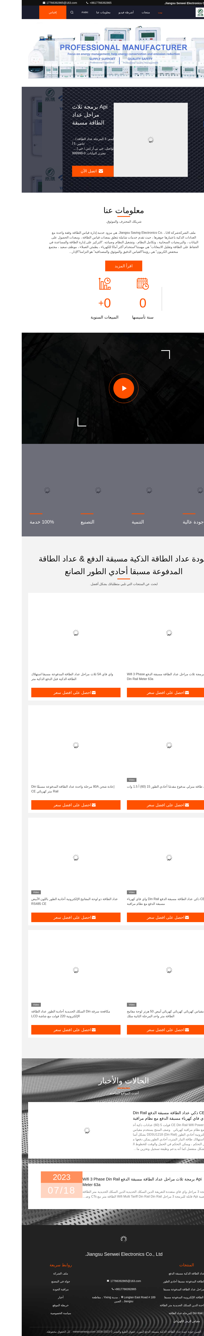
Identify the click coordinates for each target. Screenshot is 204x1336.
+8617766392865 (77, 2)
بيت (138, 12)
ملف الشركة (38, 1273)
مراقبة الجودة (39, 1289)
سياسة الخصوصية (39, 1313)
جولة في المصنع (39, 1281)
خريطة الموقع (39, 1305)
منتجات (124, 12)
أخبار (39, 1297)
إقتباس (31, 12)
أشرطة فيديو (104, 12)
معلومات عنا (82, 12)
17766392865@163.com (38, 2)
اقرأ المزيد (102, 266)
